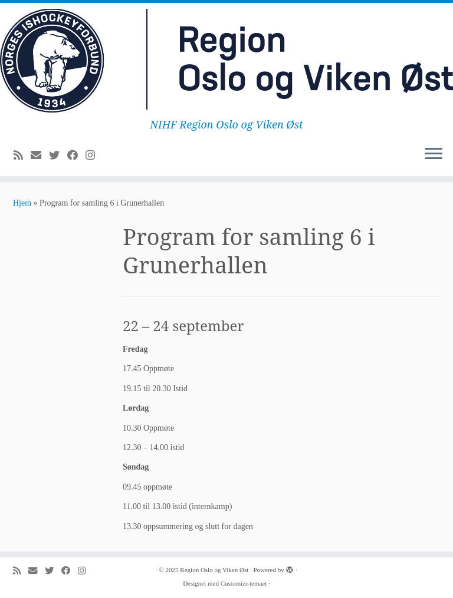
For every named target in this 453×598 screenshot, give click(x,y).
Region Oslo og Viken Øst (214, 569)
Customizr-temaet (244, 583)
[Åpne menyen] (433, 155)
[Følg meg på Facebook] (76, 155)
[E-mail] (40, 155)
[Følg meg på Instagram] (94, 155)
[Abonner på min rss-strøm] (22, 155)
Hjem (22, 203)
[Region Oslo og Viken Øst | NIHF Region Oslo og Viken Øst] (226, 61)
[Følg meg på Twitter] (58, 155)
